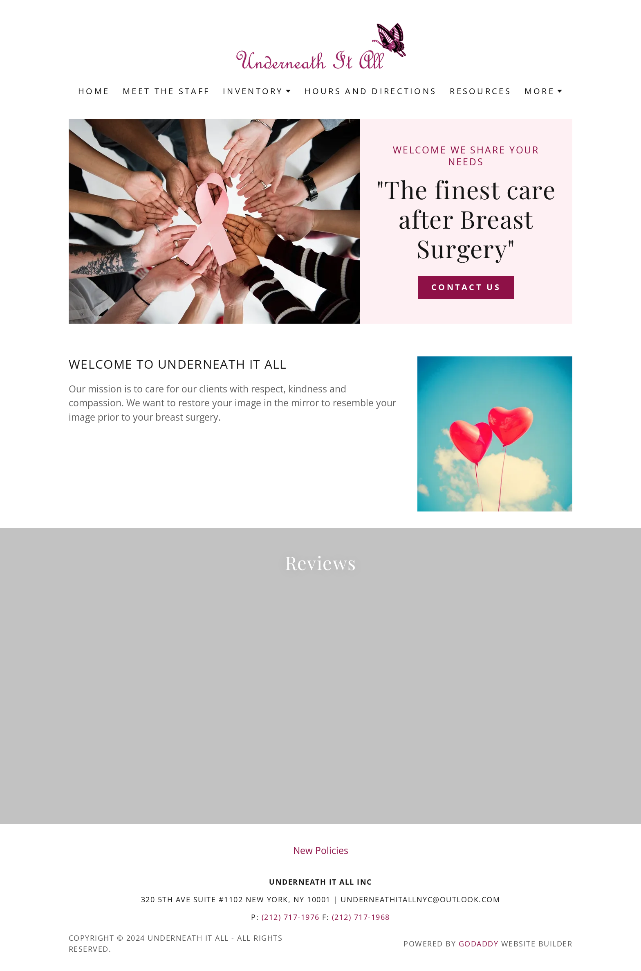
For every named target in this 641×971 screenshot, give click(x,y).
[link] (320, 48)
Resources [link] (480, 91)
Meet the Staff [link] (166, 91)
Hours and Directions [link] (371, 91)
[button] (257, 91)
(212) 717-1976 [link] (291, 917)
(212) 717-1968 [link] (361, 917)
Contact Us (466, 287)
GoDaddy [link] (478, 943)
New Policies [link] (320, 850)
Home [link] (94, 91)
